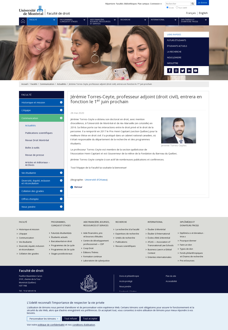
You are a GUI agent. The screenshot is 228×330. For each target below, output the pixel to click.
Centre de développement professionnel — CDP (96, 242)
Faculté (34, 84)
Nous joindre (28, 206)
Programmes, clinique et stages (61, 223)
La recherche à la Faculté (127, 229)
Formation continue (92, 256)
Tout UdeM (181, 7)
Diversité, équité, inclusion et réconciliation (36, 182)
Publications (121, 241)
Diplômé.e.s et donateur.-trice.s (192, 235)
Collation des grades (33, 191)
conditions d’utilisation (83, 324)
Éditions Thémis (90, 252)
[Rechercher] (193, 4)
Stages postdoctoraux (61, 253)
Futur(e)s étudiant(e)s (61, 233)
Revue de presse (34, 154)
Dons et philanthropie (129, 276)
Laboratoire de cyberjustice (96, 260)
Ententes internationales (159, 257)
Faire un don (186, 244)
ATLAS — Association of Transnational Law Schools (161, 243)
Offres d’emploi (30, 199)
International (155, 221)
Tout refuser (70, 318)
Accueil (24, 84)
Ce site (170, 7)
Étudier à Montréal (156, 229)
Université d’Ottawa (96, 179)
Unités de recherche (125, 237)
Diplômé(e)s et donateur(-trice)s (189, 223)
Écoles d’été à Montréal (159, 237)
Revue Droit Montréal (37, 140)
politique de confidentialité (51, 324)
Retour (78, 186)
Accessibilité (171, 281)
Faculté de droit (58, 13)
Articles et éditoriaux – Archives (37, 164)
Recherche (121, 221)
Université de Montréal (31, 10)
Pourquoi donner (188, 240)
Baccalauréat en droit (61, 241)
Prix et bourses (187, 260)
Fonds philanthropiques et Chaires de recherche (191, 255)
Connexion (156, 3)
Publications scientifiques (39, 132)
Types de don (186, 248)
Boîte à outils (32, 147)
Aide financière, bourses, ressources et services (96, 223)
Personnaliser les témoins (43, 318)
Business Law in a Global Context (160, 251)
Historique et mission (33, 102)
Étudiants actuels (59, 237)
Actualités (61, 84)
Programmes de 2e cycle (63, 245)
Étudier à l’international (159, 233)
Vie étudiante (29, 172)
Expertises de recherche (127, 233)
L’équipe (26, 110)
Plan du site (171, 276)
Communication (47, 84)
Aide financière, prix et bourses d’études (93, 235)
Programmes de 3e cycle (63, 249)
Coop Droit (88, 248)
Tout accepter (90, 318)
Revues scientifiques (126, 246)
